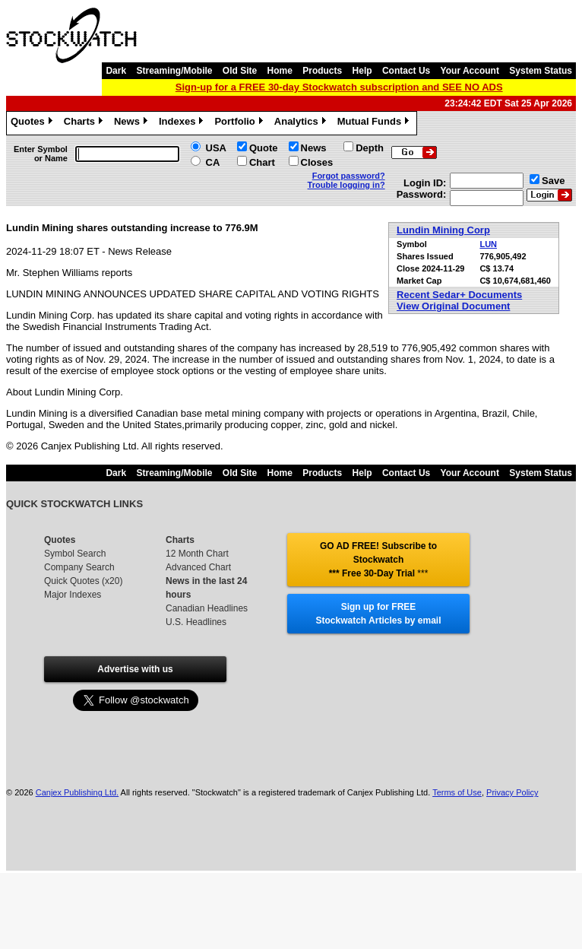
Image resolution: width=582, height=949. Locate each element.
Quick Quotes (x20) (83, 581)
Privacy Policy (512, 792)
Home (280, 70)
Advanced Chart (198, 567)
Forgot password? (348, 175)
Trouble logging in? (346, 184)
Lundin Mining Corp (443, 230)
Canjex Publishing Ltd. (77, 792)
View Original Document (453, 306)
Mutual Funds (375, 123)
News (132, 123)
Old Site (240, 70)
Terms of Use (457, 792)
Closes (317, 162)
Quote (263, 148)
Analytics (302, 123)
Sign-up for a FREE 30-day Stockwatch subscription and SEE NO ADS (339, 87)
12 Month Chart (197, 553)
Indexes (183, 123)
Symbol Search (75, 553)
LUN (488, 244)
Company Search (79, 567)
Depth (370, 148)
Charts (85, 123)
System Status (540, 70)
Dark (116, 70)
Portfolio (240, 123)
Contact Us (406, 70)
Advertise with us (134, 669)
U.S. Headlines (196, 622)
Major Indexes (72, 594)
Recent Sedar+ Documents (459, 294)
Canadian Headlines (207, 608)
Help (362, 70)
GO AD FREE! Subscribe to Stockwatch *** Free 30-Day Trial (378, 560)
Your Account (470, 70)
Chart (262, 162)
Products (322, 70)
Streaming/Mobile (174, 70)
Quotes (33, 123)
